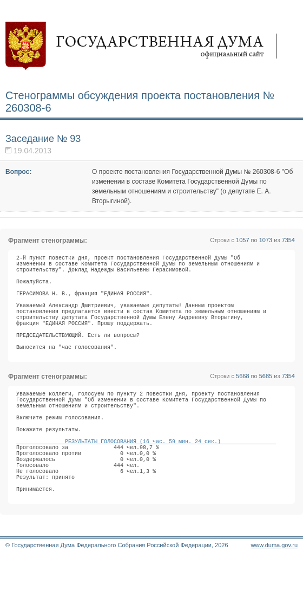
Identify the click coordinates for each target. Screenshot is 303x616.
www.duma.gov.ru (274, 602)
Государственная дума (146, 46)
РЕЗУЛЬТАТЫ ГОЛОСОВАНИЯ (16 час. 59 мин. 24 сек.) (146, 483)
